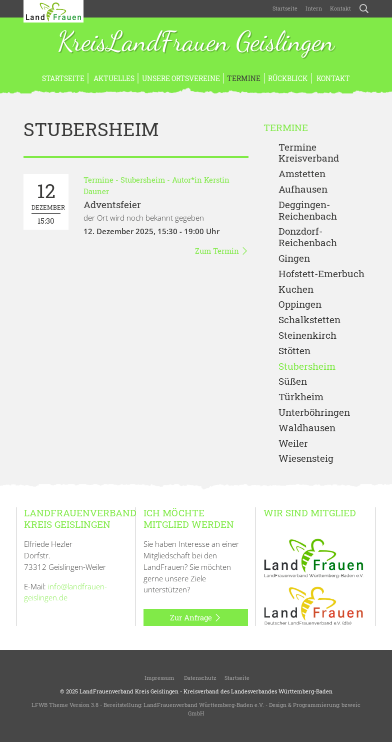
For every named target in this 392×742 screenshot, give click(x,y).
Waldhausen (307, 428)
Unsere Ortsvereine (181, 78)
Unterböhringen (314, 412)
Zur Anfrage (196, 617)
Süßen (292, 381)
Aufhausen (303, 189)
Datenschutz (199, 677)
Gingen (294, 258)
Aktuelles (113, 78)
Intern (314, 8)
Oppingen (300, 304)
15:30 (48, 202)
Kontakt (340, 8)
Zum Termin (221, 251)
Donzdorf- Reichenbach (307, 237)
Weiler (293, 443)
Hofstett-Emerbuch (321, 274)
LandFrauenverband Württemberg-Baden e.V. (204, 704)
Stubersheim (142, 180)
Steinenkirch (307, 335)
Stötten (294, 351)
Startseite (285, 8)
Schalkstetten (309, 320)
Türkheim (301, 397)
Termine (243, 78)
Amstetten (302, 174)
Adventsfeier (112, 204)
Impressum (158, 677)
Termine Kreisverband (308, 153)
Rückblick (288, 78)
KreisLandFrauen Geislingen (196, 43)
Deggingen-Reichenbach (307, 210)
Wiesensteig (306, 458)
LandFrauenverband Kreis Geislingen (129, 691)
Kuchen (296, 289)
